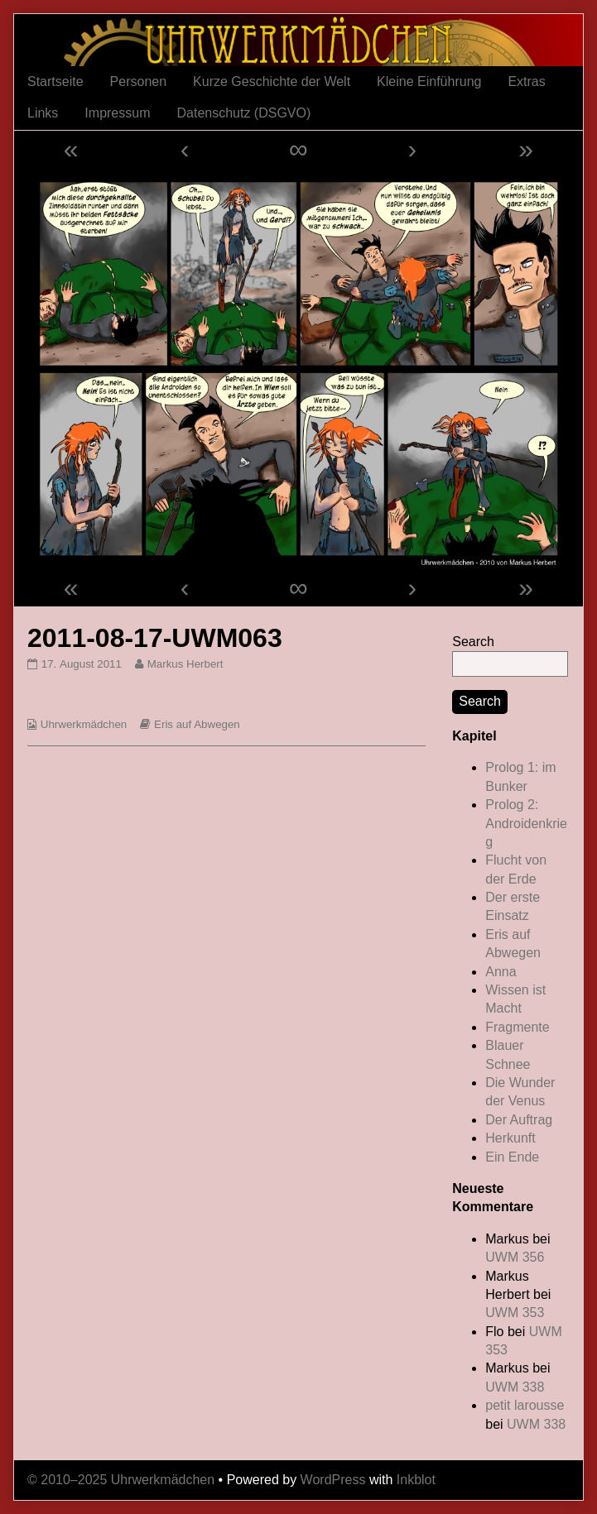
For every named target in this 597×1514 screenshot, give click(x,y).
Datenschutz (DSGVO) (243, 113)
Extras (526, 81)
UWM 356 (514, 1257)
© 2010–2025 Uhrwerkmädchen (120, 1480)
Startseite (55, 81)
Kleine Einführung (429, 81)
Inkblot (416, 1480)
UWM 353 (514, 1313)
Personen (138, 81)
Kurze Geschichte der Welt (271, 81)
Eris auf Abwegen (197, 724)
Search (473, 642)
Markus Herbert (185, 664)
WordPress (333, 1480)
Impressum (117, 113)
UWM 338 (514, 1387)
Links (42, 113)
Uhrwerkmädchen (84, 724)
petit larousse (524, 1405)
